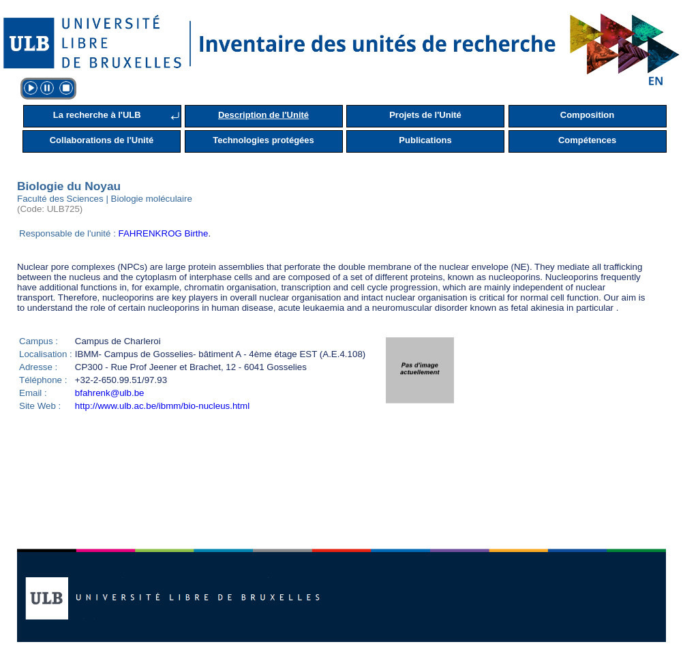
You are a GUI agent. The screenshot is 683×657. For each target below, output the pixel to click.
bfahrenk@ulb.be (110, 393)
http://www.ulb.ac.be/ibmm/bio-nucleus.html (162, 406)
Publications (425, 140)
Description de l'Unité (263, 115)
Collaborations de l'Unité (102, 140)
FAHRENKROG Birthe (164, 233)
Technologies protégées (263, 140)
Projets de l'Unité (425, 115)
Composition (587, 115)
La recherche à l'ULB (97, 115)
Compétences (587, 140)
